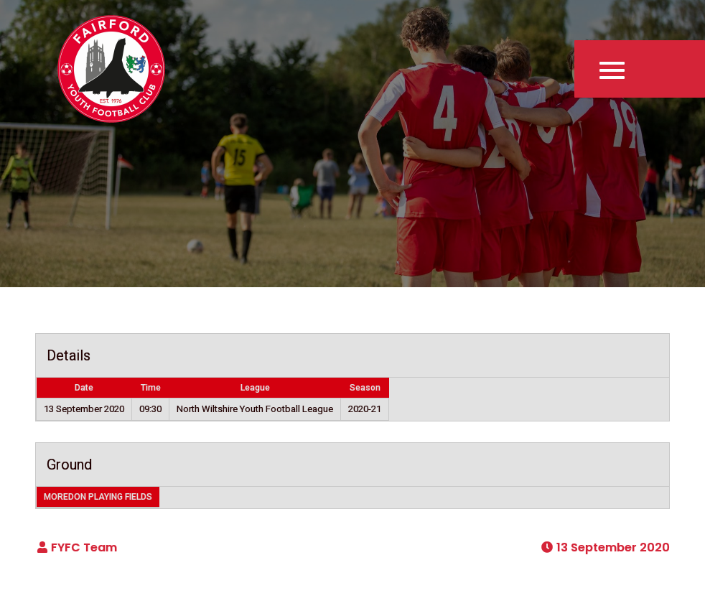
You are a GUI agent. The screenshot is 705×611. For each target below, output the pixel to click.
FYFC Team (84, 547)
